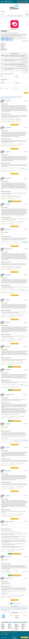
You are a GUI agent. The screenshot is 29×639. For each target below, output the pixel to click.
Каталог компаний (10, 15)
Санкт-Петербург (3, 607)
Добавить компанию (24, 637)
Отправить (26, 92)
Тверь (16, 627)
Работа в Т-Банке (25, 70)
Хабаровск (16, 628)
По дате (6, 98)
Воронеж (11, 608)
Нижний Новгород (19, 607)
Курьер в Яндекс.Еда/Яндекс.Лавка (22, 66)
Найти (27, 14)
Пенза (13, 609)
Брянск (11, 609)
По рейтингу (10, 98)
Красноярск (4, 608)
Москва (7, 607)
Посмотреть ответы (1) (14, 124)
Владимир (23, 607)
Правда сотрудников (4, 632)
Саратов (16, 608)
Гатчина (2, 610)
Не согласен (14, 201)
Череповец (19, 609)
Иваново (8, 609)
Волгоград (26, 608)
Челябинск (8, 608)
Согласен (10, 201)
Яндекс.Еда (21, 616)
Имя (1, 75)
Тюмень (2, 628)
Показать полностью (4, 593)
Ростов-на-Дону (10, 607)
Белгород (2, 609)
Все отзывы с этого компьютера (24, 242)
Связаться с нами (4, 637)
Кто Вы (16, 75)
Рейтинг (15, 15)
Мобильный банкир (25, 61)
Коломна (22, 609)
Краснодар (19, 608)
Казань (26, 607)
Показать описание (25, 40)
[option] (7, 616)
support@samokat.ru (5, 48)
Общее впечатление (4, 79)
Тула (22, 627)
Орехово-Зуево (5, 610)
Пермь (1, 608)
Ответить (19, 201)
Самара (14, 608)
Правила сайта (19, 15)
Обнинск (25, 609)
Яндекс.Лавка (7, 616)
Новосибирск (14, 607)
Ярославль (22, 608)
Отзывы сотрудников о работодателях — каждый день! (8, 1)
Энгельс (9, 610)
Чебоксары (16, 609)
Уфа (8, 628)
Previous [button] (1, 616)
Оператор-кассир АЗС (24, 57)
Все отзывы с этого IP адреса (25, 290)
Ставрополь (5, 609)
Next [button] (27, 616)
